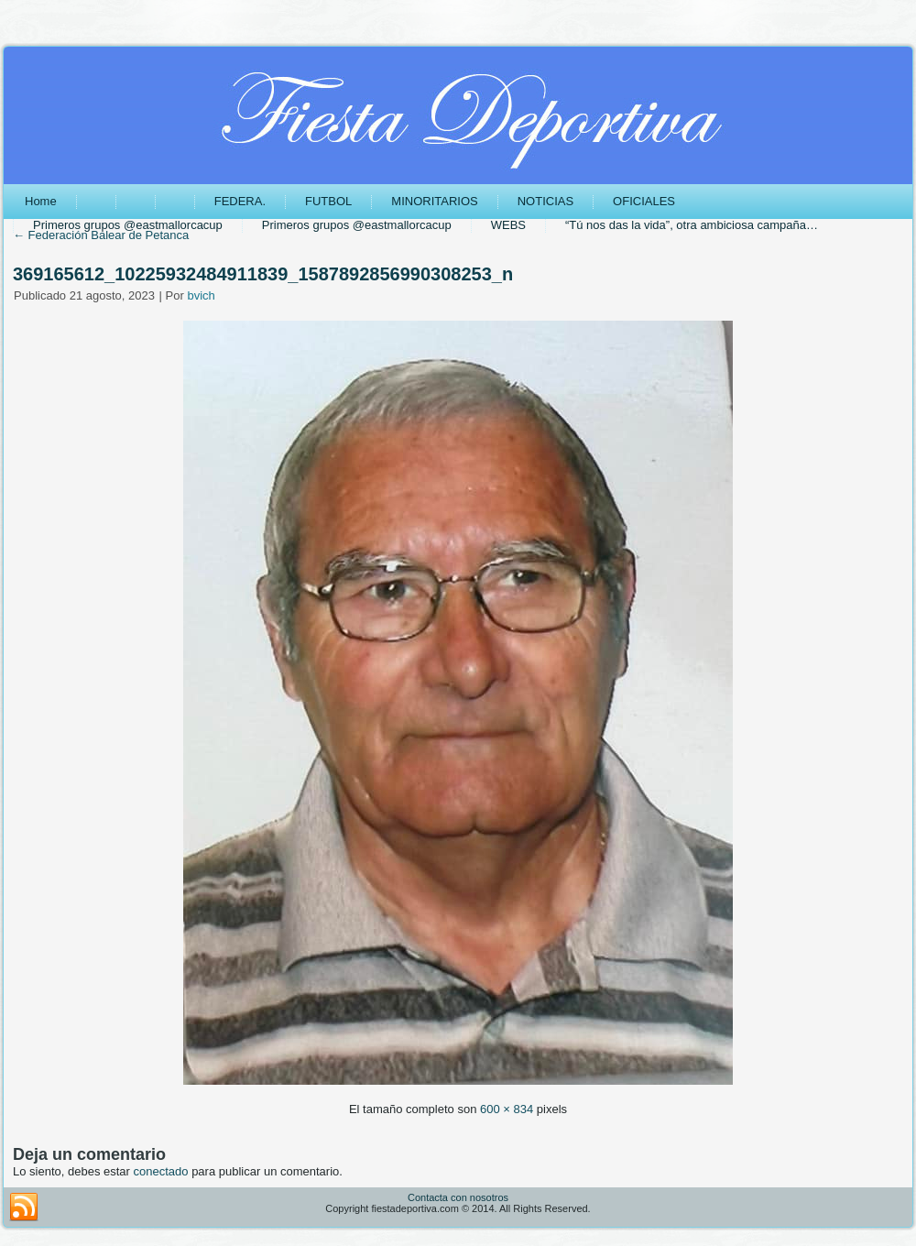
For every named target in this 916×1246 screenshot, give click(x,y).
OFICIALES (644, 201)
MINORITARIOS (434, 201)
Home (41, 201)
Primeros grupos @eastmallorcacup (128, 225)
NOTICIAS (545, 201)
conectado (161, 1171)
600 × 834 (506, 1109)
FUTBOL (328, 201)
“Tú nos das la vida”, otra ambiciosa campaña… (691, 225)
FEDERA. (240, 201)
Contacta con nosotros (458, 1197)
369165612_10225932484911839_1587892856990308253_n (263, 274)
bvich (200, 295)
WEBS (508, 225)
